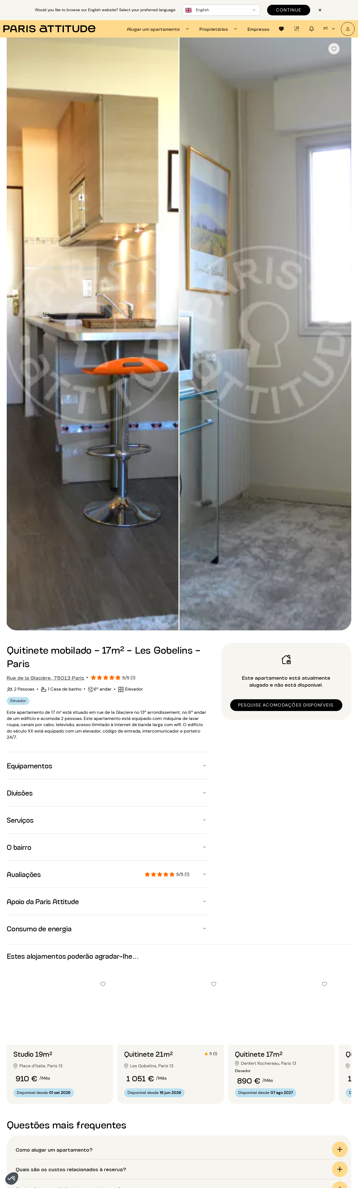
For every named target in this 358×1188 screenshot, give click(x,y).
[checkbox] (334, 48)
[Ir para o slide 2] (60, 1033)
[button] (11, 1178)
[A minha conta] (348, 29)
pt (330, 29)
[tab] (159, 29)
